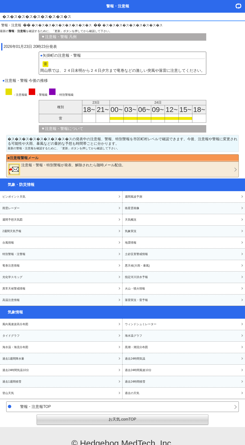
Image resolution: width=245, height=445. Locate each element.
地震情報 (130, 242)
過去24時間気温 (135, 358)
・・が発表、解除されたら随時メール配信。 (66, 169)
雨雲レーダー (11, 208)
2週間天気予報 (11, 231)
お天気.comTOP (122, 419)
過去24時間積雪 (135, 381)
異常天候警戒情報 (13, 288)
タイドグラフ (11, 335)
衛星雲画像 (132, 208)
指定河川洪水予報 (136, 277)
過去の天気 (132, 393)
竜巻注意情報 (11, 265)
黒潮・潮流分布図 (136, 347)
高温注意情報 (11, 300)
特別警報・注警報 (13, 254)
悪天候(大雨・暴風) (137, 265)
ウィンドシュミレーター (140, 324)
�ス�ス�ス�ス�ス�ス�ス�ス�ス (62, 25)
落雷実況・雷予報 (136, 300)
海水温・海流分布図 (15, 347)
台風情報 (8, 242)
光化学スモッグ (12, 277)
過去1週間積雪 (11, 381)
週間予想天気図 (12, 219)
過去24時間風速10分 (138, 370)
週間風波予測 (133, 196)
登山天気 (8, 393)
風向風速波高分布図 (15, 324)
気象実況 (130, 231)
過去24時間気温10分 (15, 370)
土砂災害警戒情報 (136, 254)
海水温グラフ (133, 335)
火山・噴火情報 (135, 288)
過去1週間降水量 (13, 358)
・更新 (240, 6)
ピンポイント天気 (13, 196)
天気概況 (130, 219)
